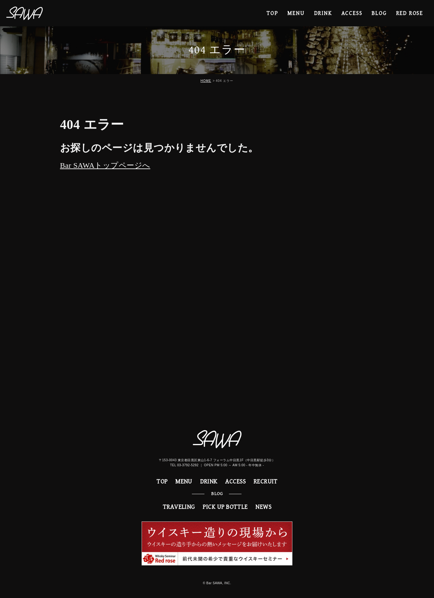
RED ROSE (409, 13)
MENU (295, 13)
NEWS (263, 507)
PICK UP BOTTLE (225, 507)
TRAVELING (179, 507)
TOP (272, 13)
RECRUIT (265, 481)
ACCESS (351, 13)
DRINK (323, 13)
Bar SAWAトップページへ (105, 165)
